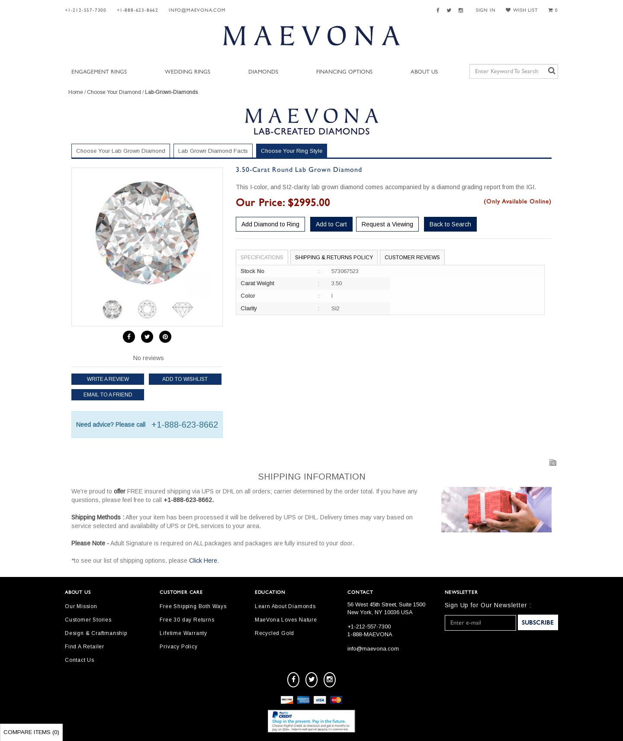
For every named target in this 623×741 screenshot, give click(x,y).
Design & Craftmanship (96, 633)
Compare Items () (31, 732)
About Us (424, 72)
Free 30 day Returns (187, 620)
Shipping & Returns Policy (334, 258)
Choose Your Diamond (114, 92)
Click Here (203, 560)
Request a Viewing (387, 224)
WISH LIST (522, 10)
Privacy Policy (178, 647)
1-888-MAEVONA (369, 634)
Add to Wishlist (185, 379)
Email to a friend (107, 395)
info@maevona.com (197, 10)
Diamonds (263, 72)
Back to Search (450, 224)
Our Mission (81, 606)
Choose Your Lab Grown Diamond (120, 151)
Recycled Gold (274, 633)
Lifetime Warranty (183, 633)
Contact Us (79, 660)
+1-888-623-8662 (137, 10)
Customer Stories (88, 620)
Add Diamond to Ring (270, 224)
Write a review (108, 379)
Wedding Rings (187, 72)
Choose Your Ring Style (291, 151)
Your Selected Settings (494, 152)
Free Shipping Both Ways (193, 606)
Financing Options (344, 72)
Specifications (262, 258)
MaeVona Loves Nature (286, 620)
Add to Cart (331, 224)
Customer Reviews (412, 258)
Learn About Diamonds (285, 606)
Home (75, 92)
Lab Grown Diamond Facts (213, 151)
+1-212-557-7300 (85, 10)
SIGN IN (486, 10)
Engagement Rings (99, 72)
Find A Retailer (84, 647)
